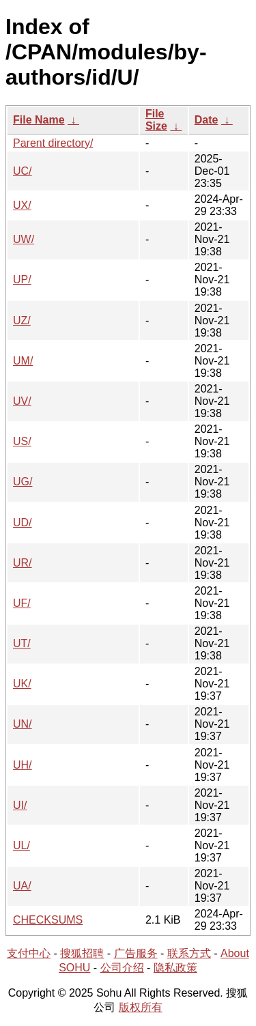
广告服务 (136, 953)
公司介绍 (122, 967)
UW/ (23, 239)
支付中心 (29, 953)
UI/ (20, 805)
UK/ (22, 683)
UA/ (22, 886)
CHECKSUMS (48, 920)
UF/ (22, 603)
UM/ (23, 361)
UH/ (22, 765)
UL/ (21, 845)
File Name (39, 120)
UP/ (22, 279)
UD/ (22, 522)
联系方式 (189, 953)
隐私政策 (175, 967)
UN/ (22, 724)
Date (206, 120)
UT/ (22, 643)
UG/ (22, 481)
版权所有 (140, 1007)
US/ (22, 441)
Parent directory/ (53, 143)
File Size (156, 120)
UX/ (22, 205)
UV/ (22, 401)
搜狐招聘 (82, 953)
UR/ (22, 563)
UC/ (22, 171)
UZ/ (22, 320)
